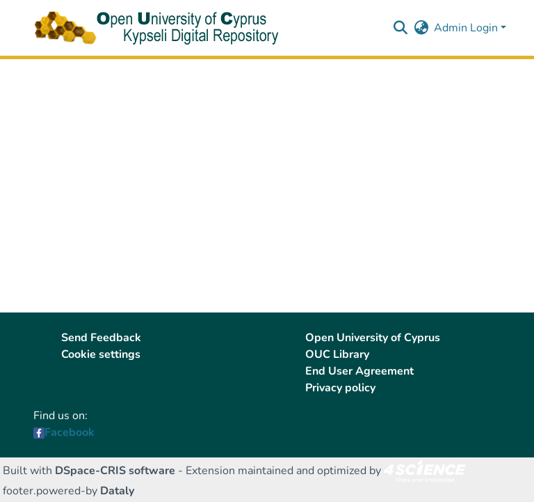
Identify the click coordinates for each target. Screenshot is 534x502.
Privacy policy (340, 387)
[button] (400, 27)
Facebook (69, 432)
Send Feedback (101, 337)
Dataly (117, 491)
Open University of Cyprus (372, 337)
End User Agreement (359, 371)
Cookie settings (100, 354)
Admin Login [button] (467, 28)
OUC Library (337, 354)
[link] (425, 470)
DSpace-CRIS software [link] (115, 470)
